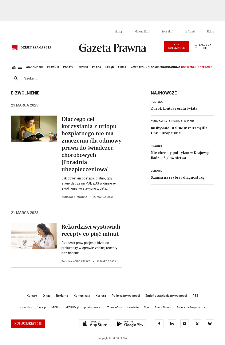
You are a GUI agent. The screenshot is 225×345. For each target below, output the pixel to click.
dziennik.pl (142, 32)
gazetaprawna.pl (93, 307)
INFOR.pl (55, 307)
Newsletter (133, 307)
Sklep (210, 32)
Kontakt (32, 295)
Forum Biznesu (163, 307)
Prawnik (156, 146)
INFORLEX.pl (72, 307)
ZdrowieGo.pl (114, 307)
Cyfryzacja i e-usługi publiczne (172, 121)
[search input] (117, 78)
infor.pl (190, 32)
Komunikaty (82, 295)
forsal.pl (167, 32)
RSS (195, 295)
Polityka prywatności (126, 295)
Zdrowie (156, 170)
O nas (47, 295)
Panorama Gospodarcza (191, 307)
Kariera (101, 295)
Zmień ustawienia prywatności (166, 295)
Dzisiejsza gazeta (35, 48)
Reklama (62, 295)
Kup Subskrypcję (176, 46)
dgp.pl (119, 32)
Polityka (157, 101)
